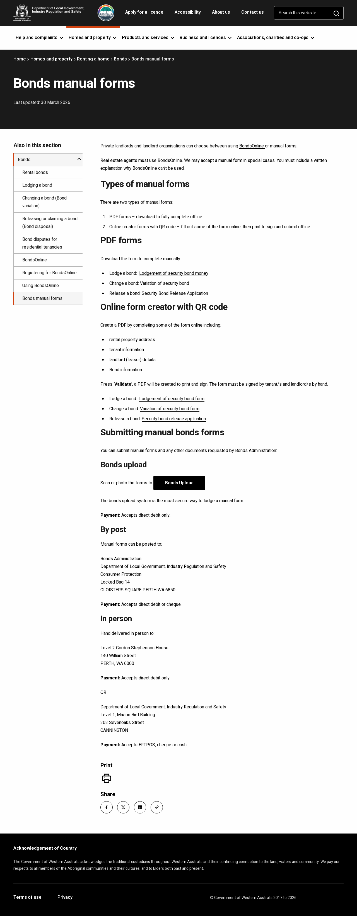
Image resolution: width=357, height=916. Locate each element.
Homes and (93, 37)
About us (221, 12)
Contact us (252, 12)
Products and (148, 37)
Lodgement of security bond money (173, 273)
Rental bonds (35, 172)
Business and (206, 37)
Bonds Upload (179, 483)
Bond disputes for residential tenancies (42, 243)
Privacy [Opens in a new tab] (65, 897)
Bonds (120, 59)
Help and (40, 37)
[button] (106, 807)
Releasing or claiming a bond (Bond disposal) (50, 222)
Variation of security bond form (169, 408)
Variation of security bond (164, 283)
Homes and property (51, 59)
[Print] (106, 778)
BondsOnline (252, 146)
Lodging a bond (37, 185)
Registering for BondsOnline (49, 272)
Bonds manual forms (42, 298)
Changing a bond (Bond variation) (44, 202)
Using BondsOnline (40, 285)
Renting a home (93, 59)
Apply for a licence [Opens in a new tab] (145, 14)
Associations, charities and (276, 37)
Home (19, 59)
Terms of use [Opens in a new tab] (27, 897)
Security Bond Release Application (175, 293)
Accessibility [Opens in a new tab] (188, 14)
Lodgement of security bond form (171, 398)
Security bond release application (174, 419)
